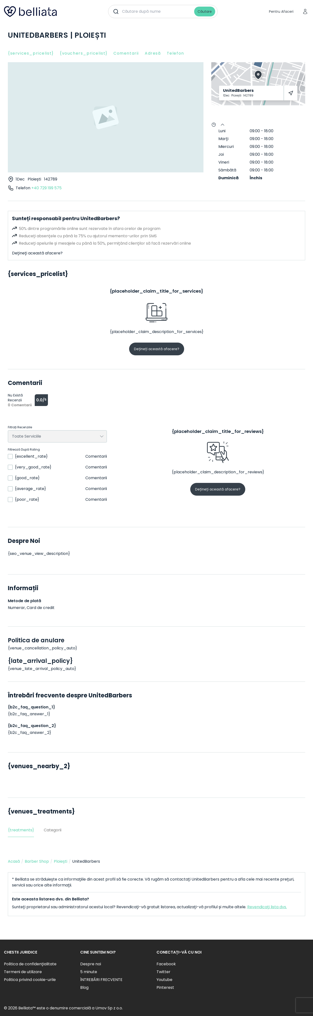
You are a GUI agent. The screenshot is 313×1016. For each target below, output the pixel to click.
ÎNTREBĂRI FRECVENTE (101, 979)
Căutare (205, 11)
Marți (223, 139)
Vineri (223, 162)
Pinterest (165, 987)
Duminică (228, 178)
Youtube (164, 979)
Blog (84, 987)
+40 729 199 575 (46, 188)
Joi (221, 154)
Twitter (163, 972)
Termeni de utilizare (23, 972)
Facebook (166, 964)
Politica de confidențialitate (30, 964)
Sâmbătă (227, 170)
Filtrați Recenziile (20, 427)
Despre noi (90, 964)
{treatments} (21, 830)
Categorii (52, 830)
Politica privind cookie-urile (30, 979)
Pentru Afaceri (281, 11)
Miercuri (226, 146)
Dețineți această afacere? (37, 253)
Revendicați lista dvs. (267, 907)
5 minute (88, 972)
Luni (221, 131)
